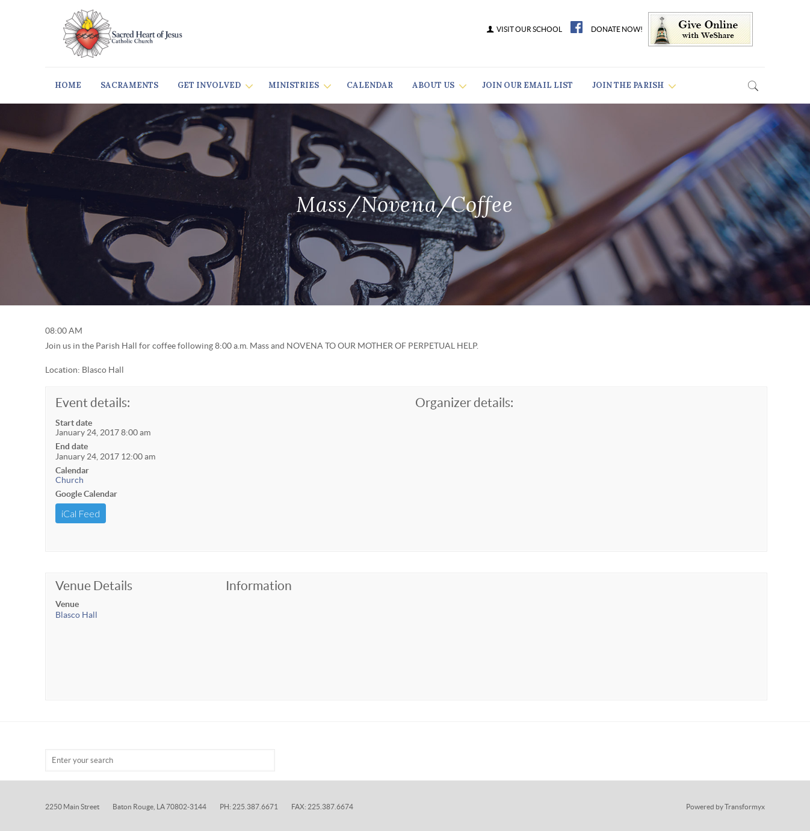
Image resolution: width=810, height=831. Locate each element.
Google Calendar (86, 494)
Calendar (72, 470)
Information (259, 586)
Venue (67, 604)
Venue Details (93, 586)
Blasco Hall (76, 615)
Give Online (700, 29)
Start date (73, 423)
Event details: (92, 402)
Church (69, 480)
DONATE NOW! (617, 29)
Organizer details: (464, 402)
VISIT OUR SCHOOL (523, 29)
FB (576, 27)
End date (71, 446)
